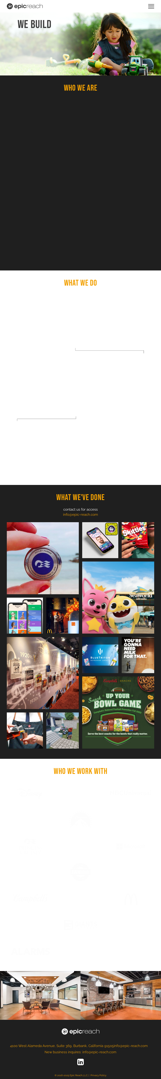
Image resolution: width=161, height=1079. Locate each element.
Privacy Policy (98, 1075)
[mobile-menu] (151, 6)
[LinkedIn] (80, 1062)
